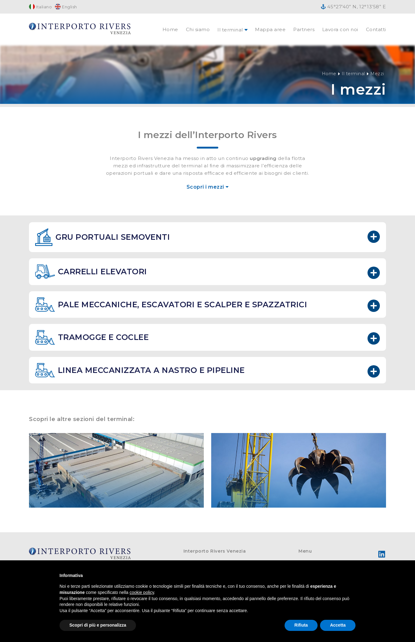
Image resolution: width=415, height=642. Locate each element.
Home (170, 29)
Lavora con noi (340, 29)
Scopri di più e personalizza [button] (97, 625)
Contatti (376, 29)
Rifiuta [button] (301, 625)
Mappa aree (270, 29)
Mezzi (377, 73)
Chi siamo (198, 29)
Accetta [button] (338, 625)
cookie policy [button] (141, 592)
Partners (303, 29)
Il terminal (353, 73)
